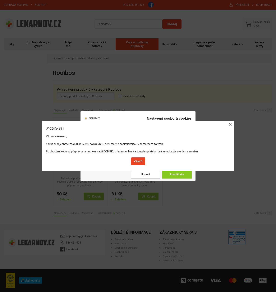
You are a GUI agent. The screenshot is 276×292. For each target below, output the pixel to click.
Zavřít (138, 161)
